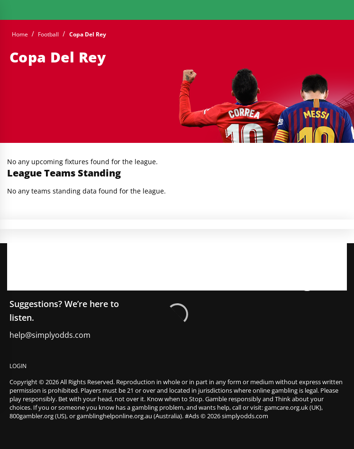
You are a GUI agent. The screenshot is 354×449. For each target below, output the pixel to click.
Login (18, 366)
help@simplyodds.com (50, 335)
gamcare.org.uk (286, 407)
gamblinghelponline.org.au (114, 416)
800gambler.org (31, 416)
